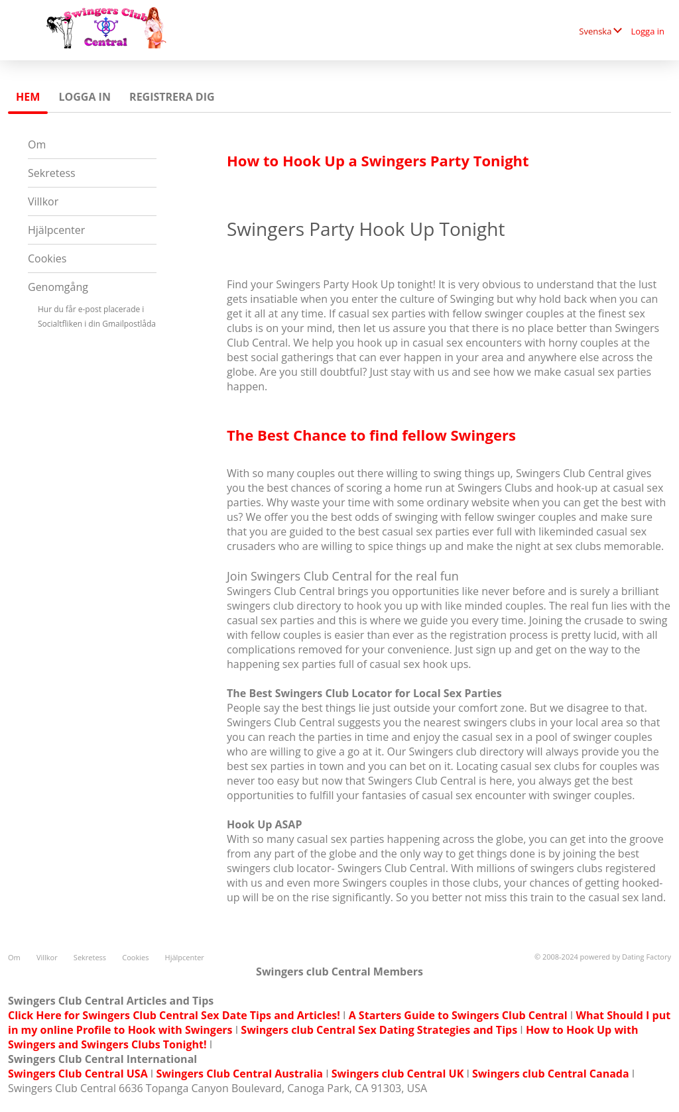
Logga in (647, 31)
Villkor (43, 201)
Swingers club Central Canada (550, 1073)
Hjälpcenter (56, 230)
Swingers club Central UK (397, 1073)
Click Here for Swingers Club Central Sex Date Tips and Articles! (174, 1015)
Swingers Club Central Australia (239, 1073)
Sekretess (52, 173)
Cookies (47, 258)
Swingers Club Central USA (78, 1073)
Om (37, 144)
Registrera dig (172, 96)
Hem (28, 96)
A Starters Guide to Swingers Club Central (458, 1015)
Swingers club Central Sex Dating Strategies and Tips (379, 1030)
